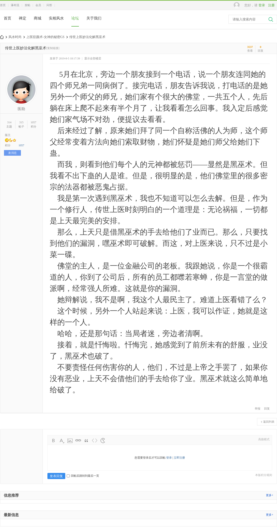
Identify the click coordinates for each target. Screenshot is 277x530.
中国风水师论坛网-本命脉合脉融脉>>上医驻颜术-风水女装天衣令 (2, 37)
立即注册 (179, 457)
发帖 (27, 5)
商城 (37, 18)
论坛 (75, 18)
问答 (49, 5)
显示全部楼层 (92, 58)
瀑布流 (15, 5)
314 (9, 122)
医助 (21, 109)
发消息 (12, 153)
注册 (271, 5)
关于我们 (93, 18)
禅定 (22, 18)
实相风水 (56, 18)
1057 (33, 122)
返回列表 (268, 421)
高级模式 (263, 439)
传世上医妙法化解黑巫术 (87, 37)
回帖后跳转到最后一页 (83, 475)
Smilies (102, 440)
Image (69, 440)
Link (78, 440)
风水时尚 (15, 37)
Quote (86, 440)
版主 (8, 135)
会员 (38, 5)
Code (94, 440)
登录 (261, 5)
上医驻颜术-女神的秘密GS (45, 37)
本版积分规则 (263, 475)
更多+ (269, 495)
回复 (267, 408)
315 (21, 122)
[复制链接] (52, 48)
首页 (3, 5)
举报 (257, 408)
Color (61, 440)
